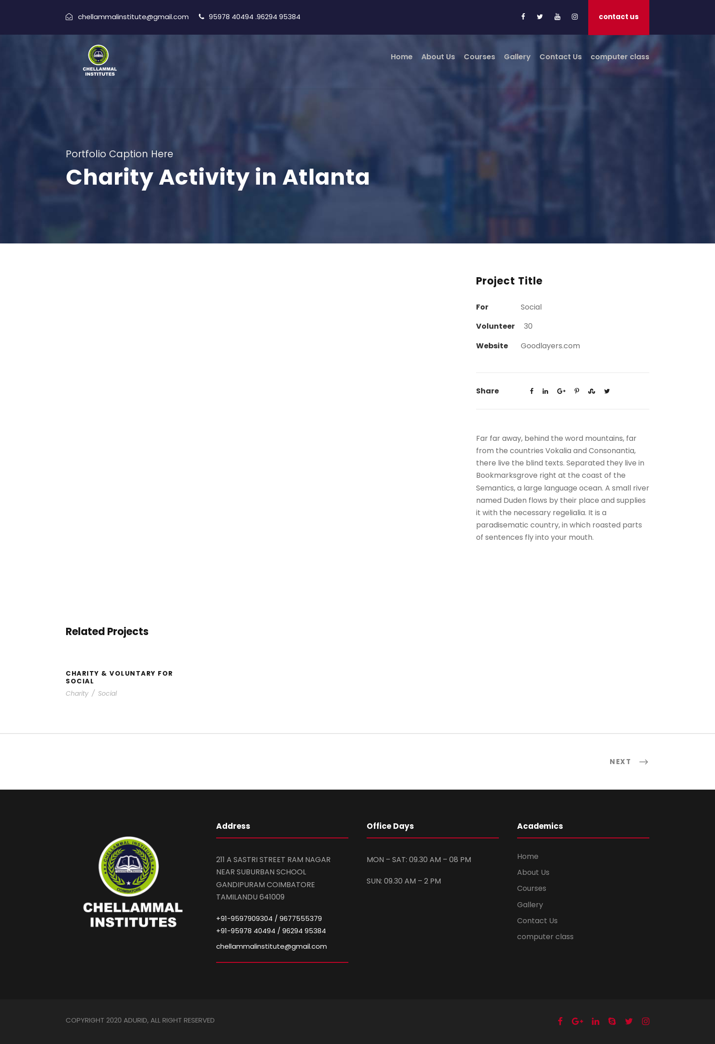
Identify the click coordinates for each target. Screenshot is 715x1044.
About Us (438, 57)
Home (402, 57)
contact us (619, 16)
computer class (620, 57)
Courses (479, 57)
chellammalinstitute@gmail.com (271, 946)
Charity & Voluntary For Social (119, 677)
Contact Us (560, 57)
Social (107, 693)
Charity (77, 693)
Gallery (517, 57)
